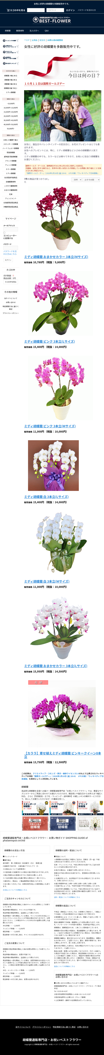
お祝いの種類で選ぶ (10, 139)
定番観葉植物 (10, 181)
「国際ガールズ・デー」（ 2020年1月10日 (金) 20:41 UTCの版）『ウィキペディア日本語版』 (62, 173)
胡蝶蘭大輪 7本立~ (10, 87)
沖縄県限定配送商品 (10, 206)
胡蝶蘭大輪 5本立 (10, 83)
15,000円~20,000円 (11, 111)
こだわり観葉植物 (10, 185)
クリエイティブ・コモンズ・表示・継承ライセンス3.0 (55, 773)
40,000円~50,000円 (11, 124)
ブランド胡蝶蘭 (10, 160)
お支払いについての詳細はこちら (15, 890)
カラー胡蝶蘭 (10, 168)
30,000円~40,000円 (11, 120)
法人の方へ (34, 30)
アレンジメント (10, 198)
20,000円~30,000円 (11, 115)
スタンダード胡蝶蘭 (10, 143)
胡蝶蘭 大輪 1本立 (10, 75)
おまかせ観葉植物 (10, 189)
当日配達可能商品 (10, 177)
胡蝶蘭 (8, 30)
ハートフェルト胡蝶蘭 (10, 148)
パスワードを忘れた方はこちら (10, 252)
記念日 (44, 40)
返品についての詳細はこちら (64, 966)
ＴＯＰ (27, 40)
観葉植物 (20, 30)
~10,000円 (10, 103)
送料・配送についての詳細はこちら (67, 897)
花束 (10, 193)
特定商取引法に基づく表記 (64, 1026)
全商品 (35, 40)
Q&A (46, 30)
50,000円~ (10, 128)
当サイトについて (10, 297)
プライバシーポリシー (10, 312)
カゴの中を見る (10, 281)
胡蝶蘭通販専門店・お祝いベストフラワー (52, 1038)
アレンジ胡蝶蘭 (10, 164)
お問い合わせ (10, 301)
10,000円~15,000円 (11, 107)
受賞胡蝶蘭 (10, 152)
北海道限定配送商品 (10, 202)
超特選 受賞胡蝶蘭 (10, 156)
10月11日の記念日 (59, 40)
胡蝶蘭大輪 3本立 (10, 79)
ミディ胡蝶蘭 (10, 92)
